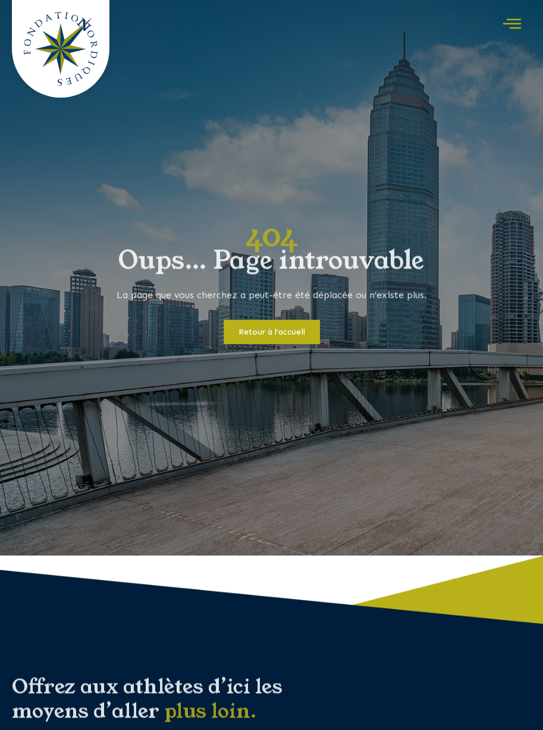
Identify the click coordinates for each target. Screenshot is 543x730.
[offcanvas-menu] (512, 24)
